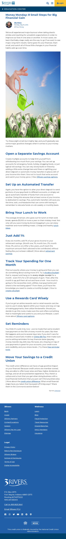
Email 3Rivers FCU (12, 509)
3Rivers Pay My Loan (12, 430)
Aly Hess (18, 23)
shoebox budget (51, 273)
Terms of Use (9, 462)
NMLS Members (41, 430)
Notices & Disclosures (12, 458)
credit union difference (30, 381)
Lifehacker (57, 390)
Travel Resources (41, 422)
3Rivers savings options (47, 177)
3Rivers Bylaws (10, 454)
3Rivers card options (25, 316)
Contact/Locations (11, 422)
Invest (6, 415)
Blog (36, 415)
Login (60, 3)
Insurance (38, 433)
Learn (37, 411)
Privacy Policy (9, 447)
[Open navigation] (52, 3)
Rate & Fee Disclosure (13, 451)
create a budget (13, 291)
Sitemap (7, 433)
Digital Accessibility (11, 465)
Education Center (14, 9)
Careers (7, 426)
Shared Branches (41, 426)
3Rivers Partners (11, 419)
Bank (6, 411)
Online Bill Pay (40, 337)
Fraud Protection (41, 419)
